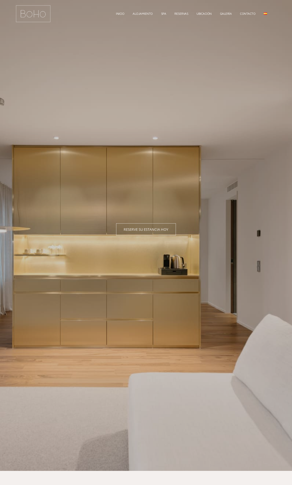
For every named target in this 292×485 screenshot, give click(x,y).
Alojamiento (143, 13)
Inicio (120, 13)
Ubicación (204, 13)
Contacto (247, 13)
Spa (163, 13)
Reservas (181, 13)
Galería (226, 13)
